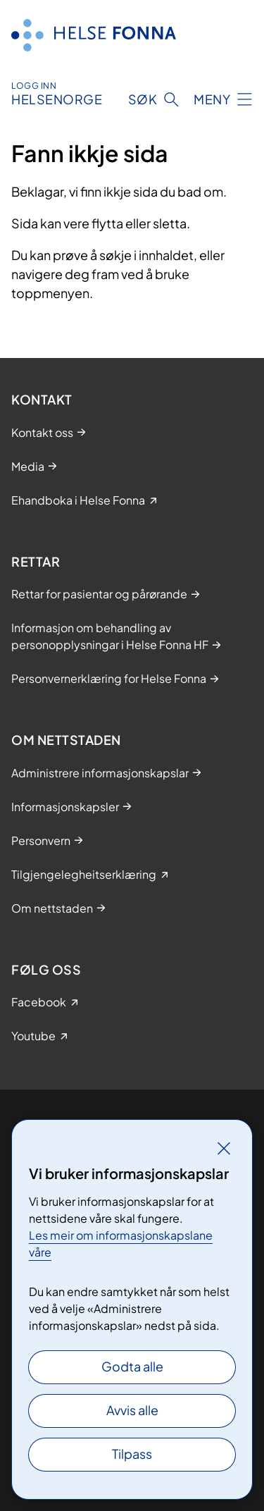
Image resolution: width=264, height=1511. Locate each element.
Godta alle (132, 1366)
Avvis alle (132, 1410)
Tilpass (132, 1453)
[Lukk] (224, 1148)
